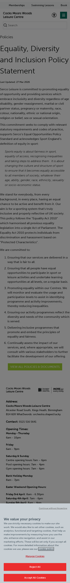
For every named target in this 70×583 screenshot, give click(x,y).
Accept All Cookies (35, 579)
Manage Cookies (35, 557)
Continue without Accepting (53, 510)
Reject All (34, 568)
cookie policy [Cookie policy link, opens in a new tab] (46, 550)
